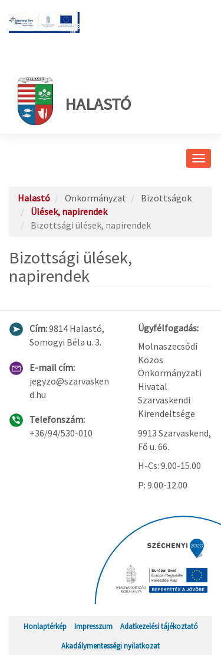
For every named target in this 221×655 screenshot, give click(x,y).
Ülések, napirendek (69, 211)
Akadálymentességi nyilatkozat (110, 645)
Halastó (74, 101)
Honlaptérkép (45, 626)
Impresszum (93, 626)
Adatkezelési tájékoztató (159, 626)
